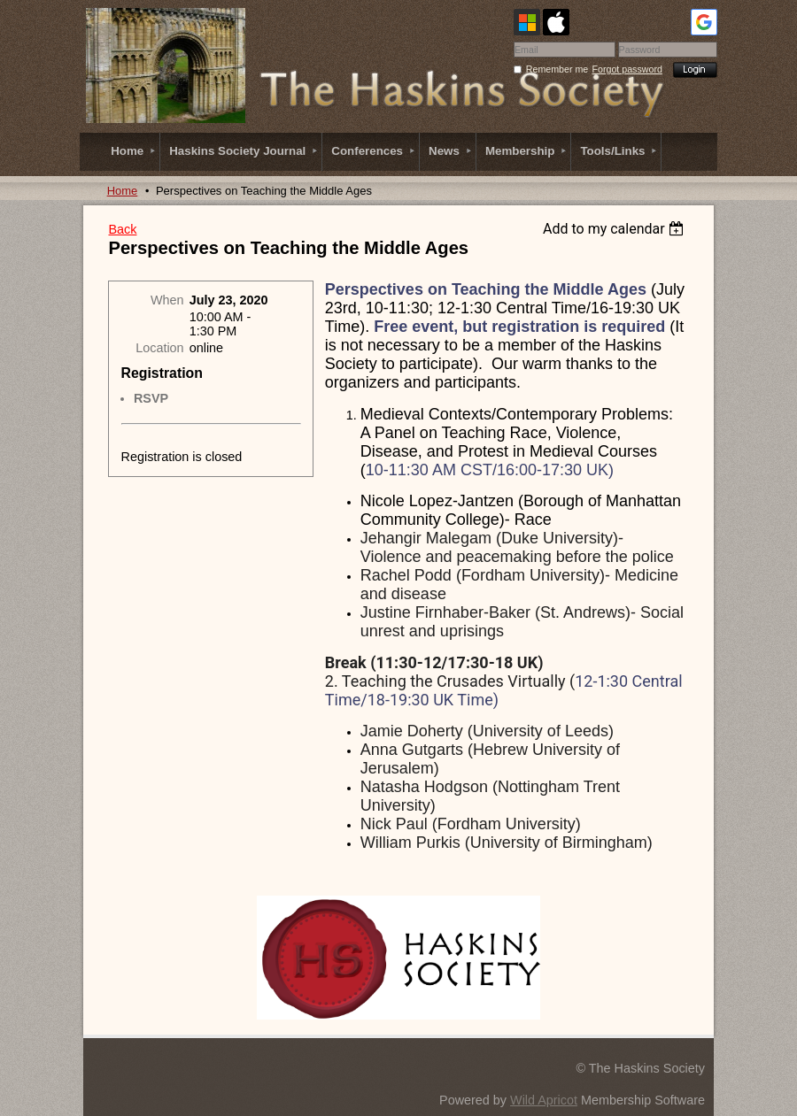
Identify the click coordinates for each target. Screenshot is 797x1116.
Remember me (557, 69)
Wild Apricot (543, 1100)
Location (159, 348)
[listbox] (616, 229)
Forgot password (627, 69)
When (167, 300)
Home (122, 190)
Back (122, 229)
